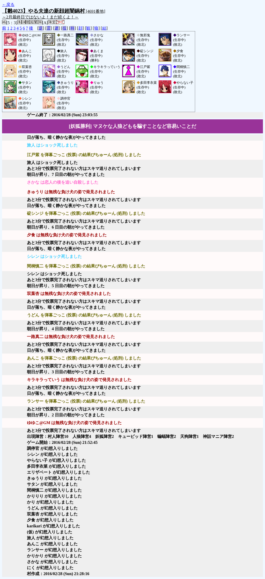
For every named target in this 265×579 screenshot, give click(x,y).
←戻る (8, 4)
